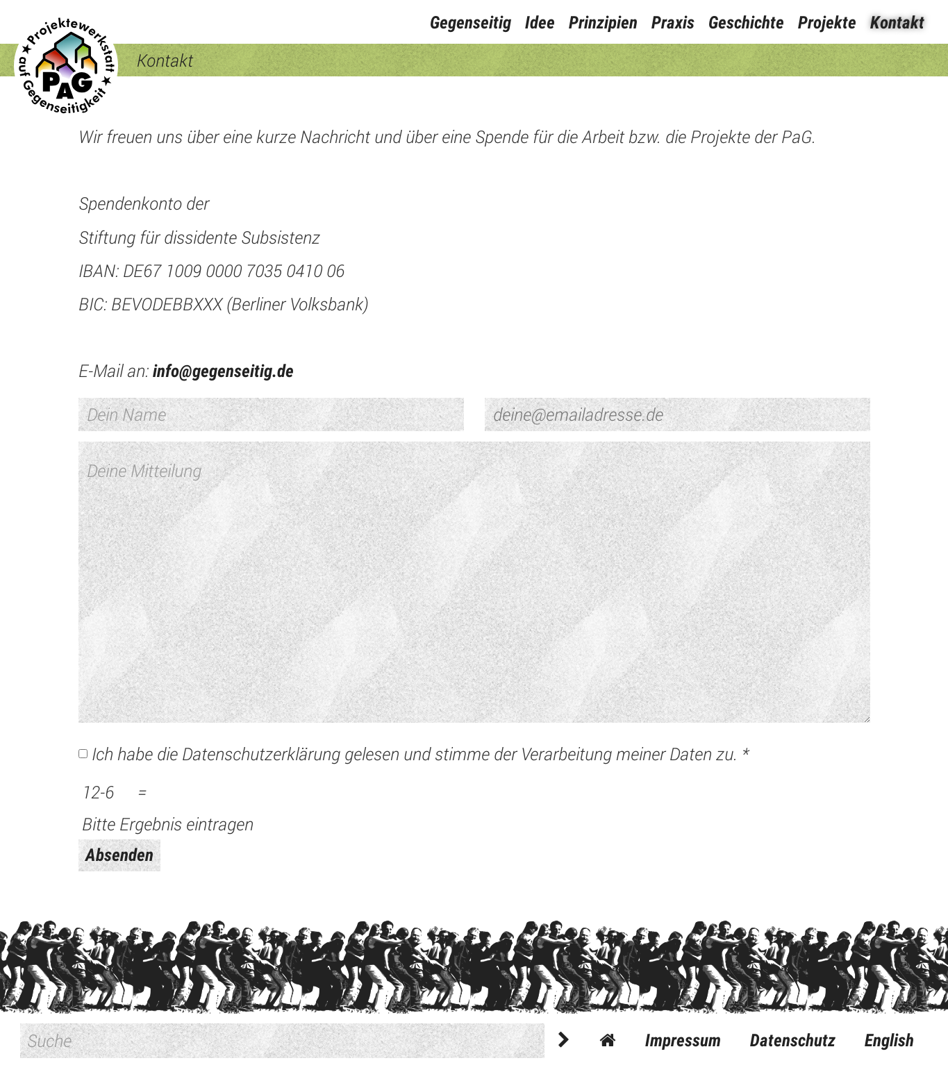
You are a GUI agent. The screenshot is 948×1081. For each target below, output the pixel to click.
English (889, 1040)
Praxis (673, 22)
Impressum (683, 1040)
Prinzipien (603, 22)
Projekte (827, 22)
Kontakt (897, 22)
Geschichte (746, 22)
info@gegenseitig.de (223, 371)
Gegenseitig (470, 22)
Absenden (119, 855)
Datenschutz (792, 1040)
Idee (540, 22)
